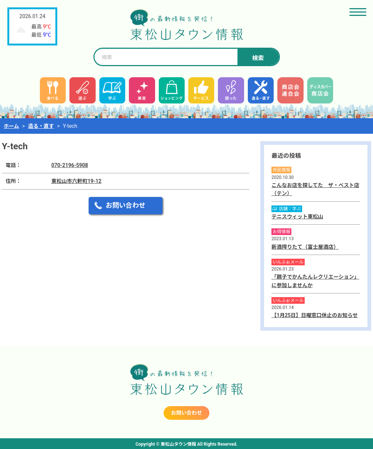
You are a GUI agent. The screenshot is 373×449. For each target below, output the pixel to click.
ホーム (11, 126)
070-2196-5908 (69, 165)
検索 (258, 58)
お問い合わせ (126, 205)
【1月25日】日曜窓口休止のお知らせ (314, 315)
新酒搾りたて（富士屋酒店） (305, 247)
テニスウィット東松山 (297, 217)
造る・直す (41, 126)
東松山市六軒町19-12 (76, 181)
